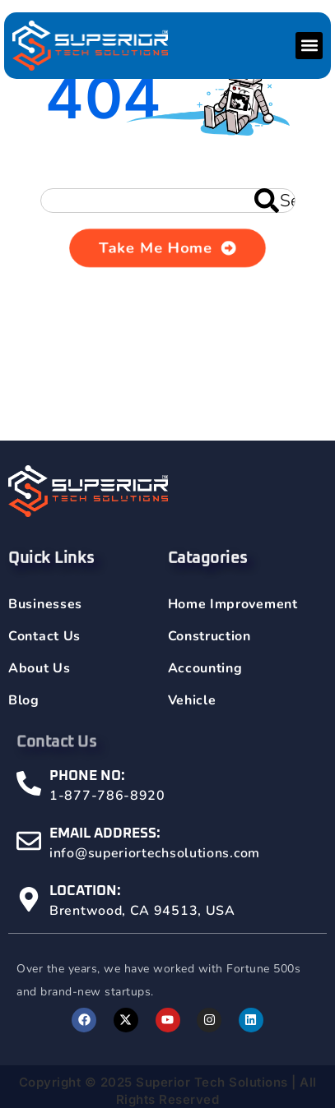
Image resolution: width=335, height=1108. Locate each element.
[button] (309, 45)
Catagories (208, 568)
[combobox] (167, 200)
